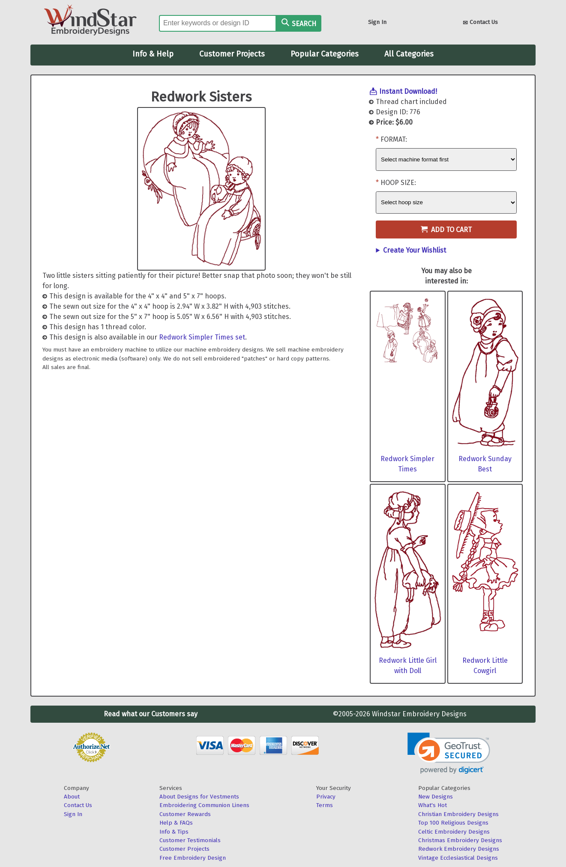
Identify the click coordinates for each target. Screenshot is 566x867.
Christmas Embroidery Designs (460, 840)
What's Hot (432, 805)
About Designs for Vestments (199, 796)
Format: (393, 139)
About (72, 796)
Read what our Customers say (151, 714)
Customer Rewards (185, 814)
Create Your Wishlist (414, 250)
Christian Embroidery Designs (458, 814)
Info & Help (153, 54)
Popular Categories (324, 54)
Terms (324, 805)
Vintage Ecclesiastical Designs (458, 857)
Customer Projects (232, 54)
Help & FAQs (176, 822)
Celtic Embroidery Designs (454, 831)
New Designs (435, 796)
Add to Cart (446, 230)
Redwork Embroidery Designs (458, 848)
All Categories (409, 54)
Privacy (325, 796)
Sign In (377, 22)
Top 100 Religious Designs (453, 822)
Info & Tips (174, 831)
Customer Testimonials (190, 840)
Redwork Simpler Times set (202, 337)
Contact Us (480, 23)
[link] (449, 753)
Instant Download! (408, 91)
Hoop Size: (398, 183)
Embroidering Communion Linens (204, 805)
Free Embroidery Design (192, 857)
